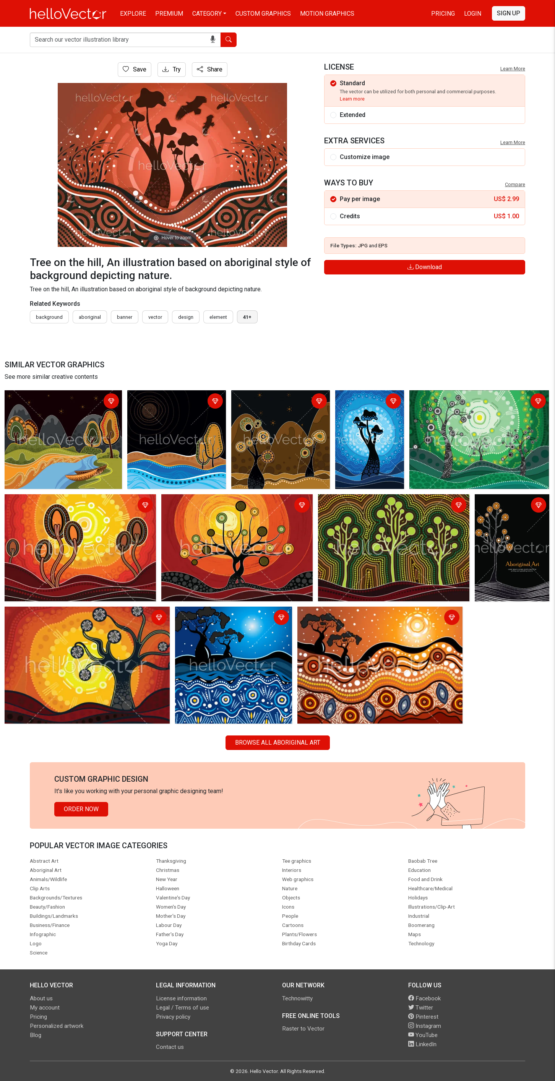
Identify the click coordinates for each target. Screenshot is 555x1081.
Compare (515, 184)
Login (472, 13)
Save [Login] (134, 69)
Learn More (512, 68)
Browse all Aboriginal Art (277, 742)
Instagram (424, 1026)
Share (209, 69)
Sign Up (508, 13)
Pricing (443, 13)
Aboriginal (90, 317)
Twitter (420, 1007)
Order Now (81, 809)
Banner (124, 317)
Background (49, 317)
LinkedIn (422, 1044)
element (218, 317)
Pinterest (423, 1016)
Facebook (424, 998)
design (185, 317)
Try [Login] (171, 69)
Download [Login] (424, 267)
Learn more (352, 99)
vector (155, 317)
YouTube (423, 1035)
